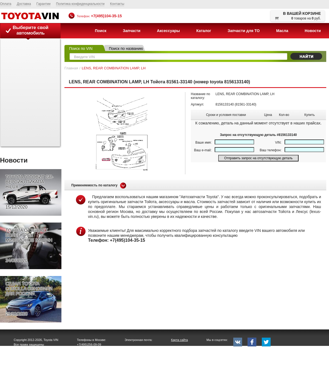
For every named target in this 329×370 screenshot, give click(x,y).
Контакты (117, 4)
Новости (313, 31)
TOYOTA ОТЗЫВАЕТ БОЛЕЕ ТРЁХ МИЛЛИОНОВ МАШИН (28, 245)
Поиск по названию (126, 48)
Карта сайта (179, 339)
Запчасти (131, 31)
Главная (71, 68)
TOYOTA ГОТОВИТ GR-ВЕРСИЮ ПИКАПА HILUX (29, 192)
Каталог (203, 31)
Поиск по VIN (80, 48)
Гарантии (43, 4)
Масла (282, 31)
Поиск (100, 31)
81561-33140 (245, 104)
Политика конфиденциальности (80, 4)
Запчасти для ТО (244, 31)
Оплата (5, 4)
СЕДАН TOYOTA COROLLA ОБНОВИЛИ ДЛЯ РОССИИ (28, 299)
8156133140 (224, 104)
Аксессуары (168, 31)
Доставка (24, 4)
